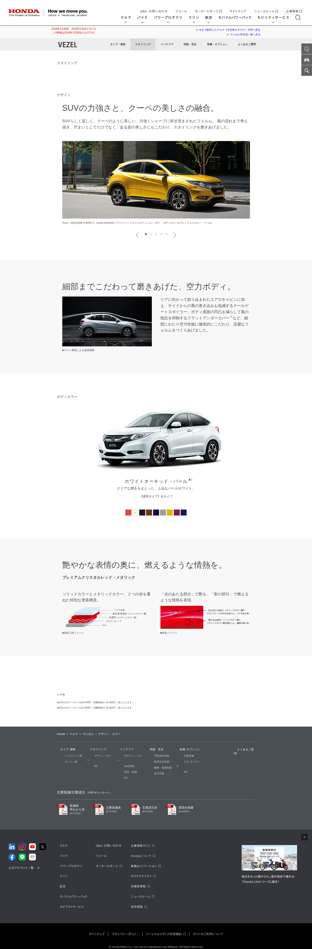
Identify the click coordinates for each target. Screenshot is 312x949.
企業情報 (294, 7)
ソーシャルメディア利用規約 (164, 929)
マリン (196, 17)
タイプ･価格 (64, 749)
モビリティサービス (276, 17)
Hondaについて (141, 851)
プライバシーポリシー (125, 929)
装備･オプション (186, 749)
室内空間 (122, 761)
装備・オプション (217, 44)
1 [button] (146, 234)
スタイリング (143, 44)
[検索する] (300, 17)
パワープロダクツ (171, 17)
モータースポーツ (208, 7)
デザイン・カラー (127, 755)
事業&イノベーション (144, 861)
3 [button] (156, 234)
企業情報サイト (140, 841)
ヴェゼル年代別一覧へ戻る (245, 34)
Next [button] (264, 455)
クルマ (128, 17)
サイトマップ (237, 7)
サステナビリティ (141, 871)
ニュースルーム (266, 7)
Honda (61, 734)
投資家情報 (138, 881)
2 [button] (151, 234)
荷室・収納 (123, 767)
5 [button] (166, 234)
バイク (145, 17)
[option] (156, 187)
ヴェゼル (88, 734)
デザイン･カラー (96, 755)
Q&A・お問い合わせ (154, 7)
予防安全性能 (154, 755)
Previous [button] (48, 455)
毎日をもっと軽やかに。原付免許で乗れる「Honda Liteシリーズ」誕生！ (268, 875)
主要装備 (181, 755)
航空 (211, 17)
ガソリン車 (63, 761)
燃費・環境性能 (155, 767)
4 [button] (161, 234)
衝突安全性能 (154, 761)
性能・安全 (190, 44)
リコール (181, 7)
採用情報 (137, 902)
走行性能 (152, 773)
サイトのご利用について (208, 929)
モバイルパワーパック (237, 17)
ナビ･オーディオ (186, 761)
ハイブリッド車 (66, 755)
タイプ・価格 (117, 44)
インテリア (167, 44)
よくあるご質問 (247, 44)
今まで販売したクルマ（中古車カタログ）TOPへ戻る (229, 29)
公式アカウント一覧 (21, 863)
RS (88, 761)
